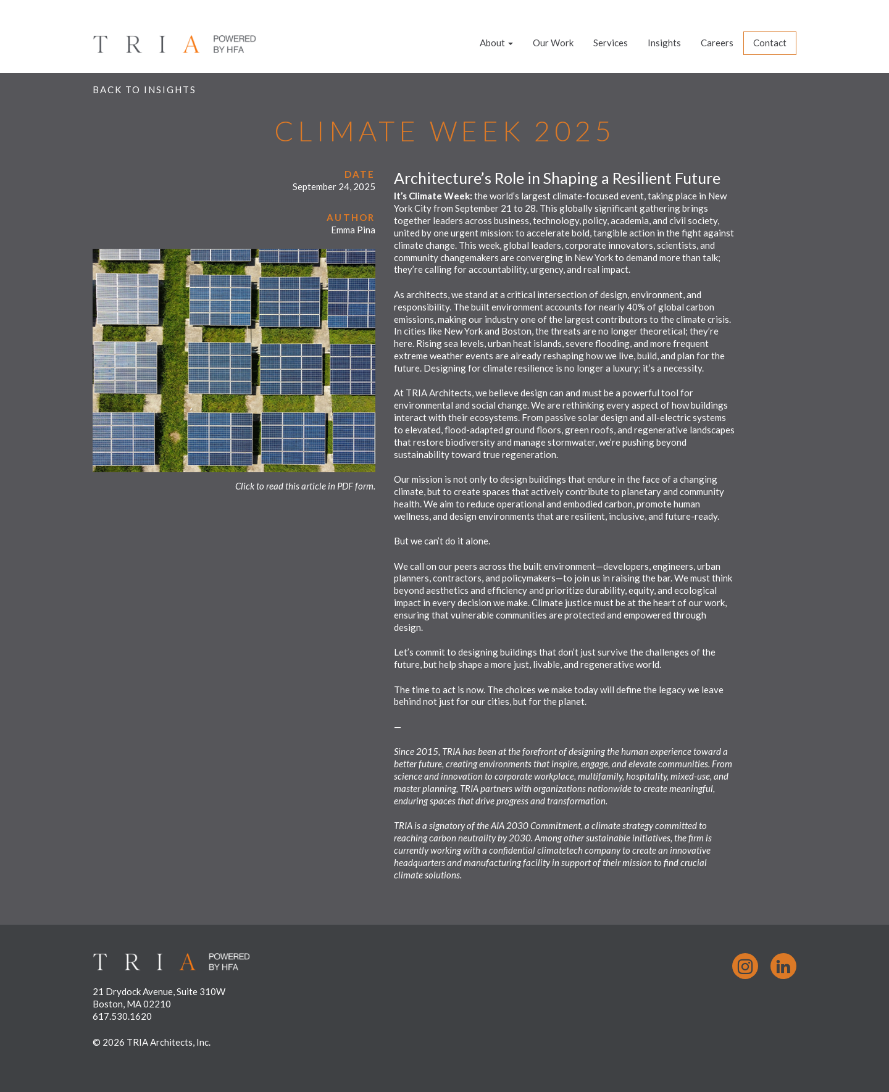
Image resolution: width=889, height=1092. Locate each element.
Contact (770, 42)
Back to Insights (144, 89)
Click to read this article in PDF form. (305, 485)
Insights (664, 42)
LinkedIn (783, 966)
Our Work (553, 42)
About (496, 42)
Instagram (745, 966)
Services (610, 42)
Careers (717, 42)
